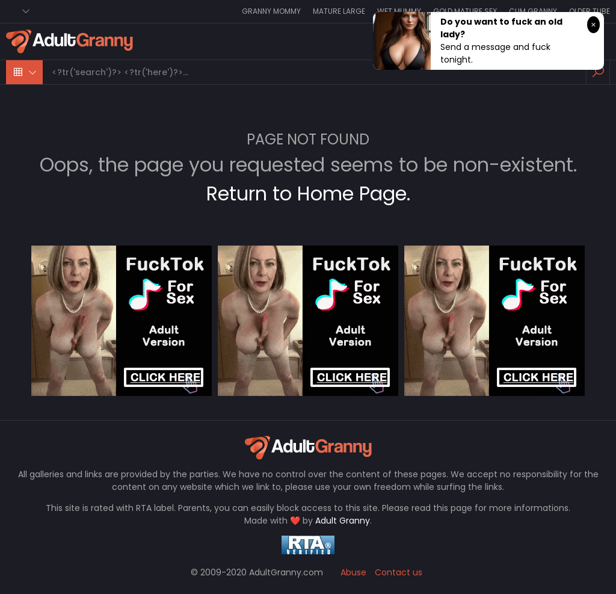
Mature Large (339, 11)
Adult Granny (342, 521)
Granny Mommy (271, 11)
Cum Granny (533, 11)
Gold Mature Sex (465, 11)
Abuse (353, 572)
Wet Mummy (399, 11)
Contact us (398, 572)
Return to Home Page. (308, 193)
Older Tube (589, 11)
